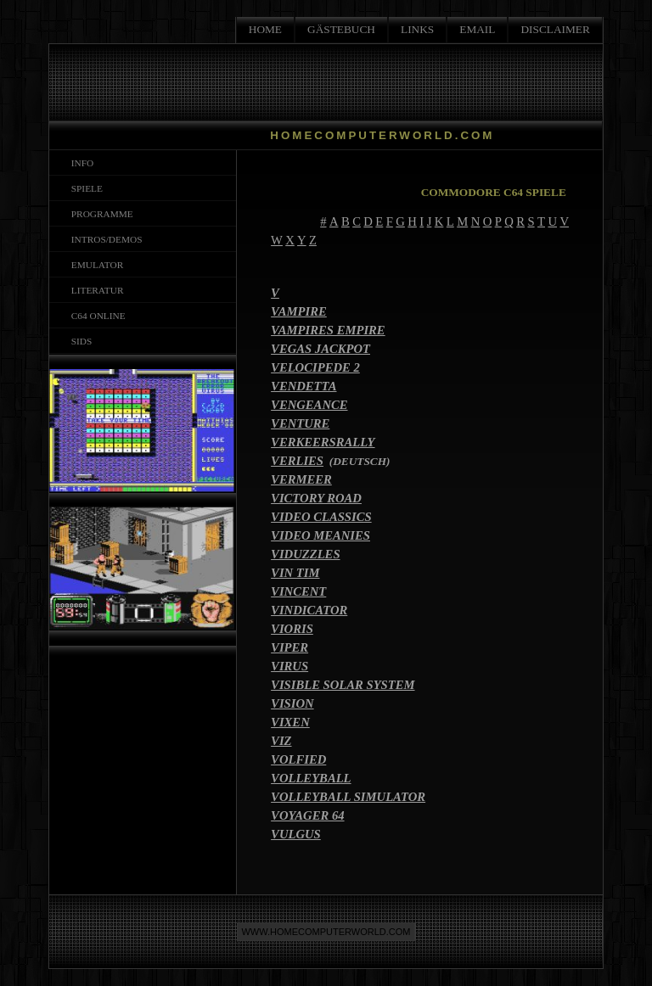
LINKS (417, 29)
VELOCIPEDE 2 (315, 367)
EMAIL (477, 29)
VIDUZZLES (305, 554)
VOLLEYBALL (311, 778)
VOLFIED (298, 759)
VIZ (281, 741)
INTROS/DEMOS (104, 239)
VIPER (289, 647)
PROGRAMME (99, 214)
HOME (265, 29)
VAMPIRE (299, 311)
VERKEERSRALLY (322, 442)
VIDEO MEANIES (320, 535)
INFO (79, 163)
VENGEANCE (309, 405)
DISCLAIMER (554, 29)
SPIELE (84, 188)
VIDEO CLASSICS (321, 517)
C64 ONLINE (96, 316)
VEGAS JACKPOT (320, 349)
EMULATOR (94, 265)
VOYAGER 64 (307, 815)
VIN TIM (295, 573)
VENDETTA (303, 386)
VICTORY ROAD (316, 498)
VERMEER (301, 479)
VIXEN (290, 722)
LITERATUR (94, 290)
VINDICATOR (309, 610)
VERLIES (297, 461)
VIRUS (289, 666)
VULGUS (296, 834)
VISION (292, 703)
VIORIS (292, 629)
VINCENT (298, 591)
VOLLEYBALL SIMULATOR (348, 797)
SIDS (79, 341)
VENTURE (300, 423)
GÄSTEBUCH (341, 29)
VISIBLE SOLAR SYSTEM (342, 685)
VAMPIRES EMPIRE (328, 330)
